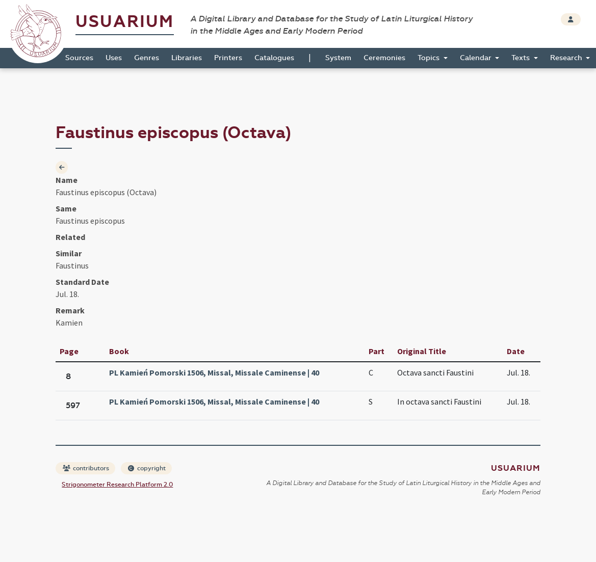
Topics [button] (430, 57)
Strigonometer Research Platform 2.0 (117, 484)
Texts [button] (521, 57)
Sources (79, 57)
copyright (147, 468)
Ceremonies (384, 57)
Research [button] (567, 57)
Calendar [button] (477, 57)
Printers (228, 57)
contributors (86, 468)
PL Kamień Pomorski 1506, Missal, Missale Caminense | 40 (214, 372)
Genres (146, 57)
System (338, 57)
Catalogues (274, 57)
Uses (114, 57)
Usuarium (124, 22)
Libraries (186, 57)
